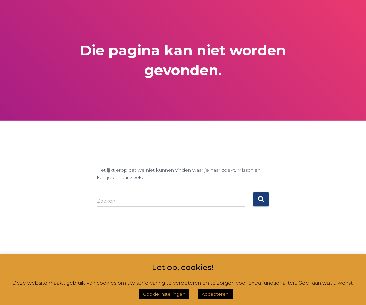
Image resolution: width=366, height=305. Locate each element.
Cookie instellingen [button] (164, 294)
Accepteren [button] (215, 294)
